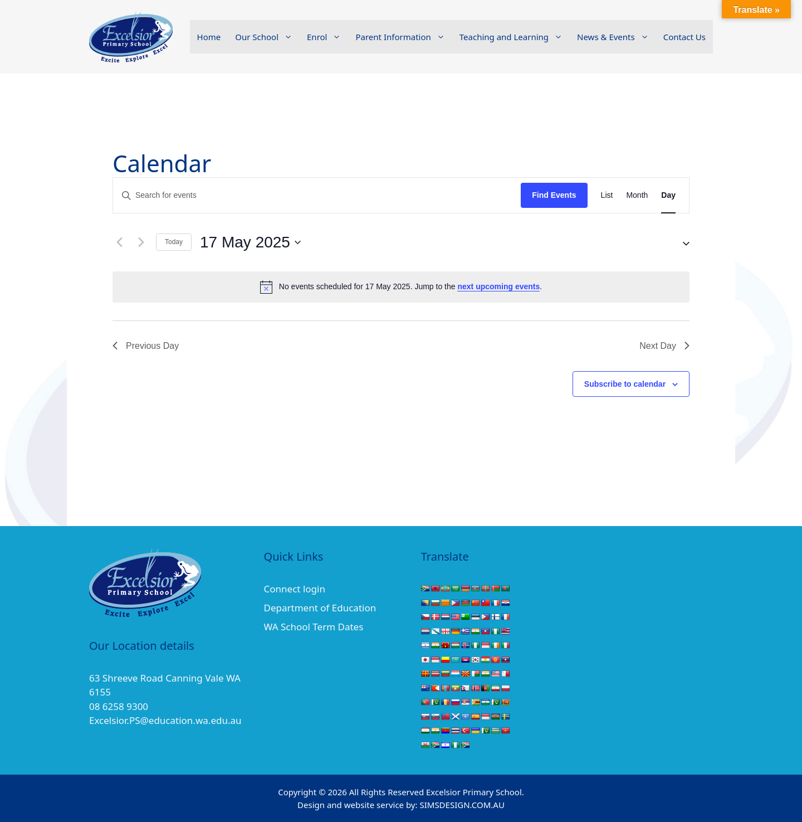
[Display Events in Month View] (637, 195)
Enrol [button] (327, 36)
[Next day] (141, 242)
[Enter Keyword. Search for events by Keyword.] (317, 195)
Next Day (664, 346)
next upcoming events (498, 286)
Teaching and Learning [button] (514, 36)
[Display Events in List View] (607, 195)
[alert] (401, 287)
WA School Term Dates (314, 626)
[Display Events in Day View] (668, 195)
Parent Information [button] (403, 36)
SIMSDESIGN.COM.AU (461, 804)
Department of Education (320, 607)
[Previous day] (119, 242)
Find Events (554, 195)
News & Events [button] (616, 36)
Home (209, 36)
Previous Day (146, 346)
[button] (681, 242)
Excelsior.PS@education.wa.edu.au (165, 720)
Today (174, 242)
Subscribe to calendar (625, 384)
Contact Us (684, 36)
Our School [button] (267, 36)
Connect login (294, 588)
